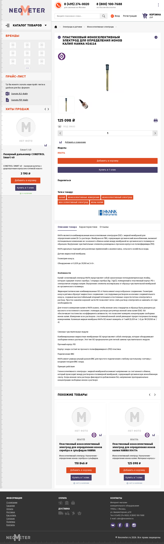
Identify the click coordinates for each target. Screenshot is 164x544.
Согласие (10, 518)
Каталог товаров (27, 25)
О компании (11, 502)
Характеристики (88, 227)
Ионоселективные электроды (100, 27)
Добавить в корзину (107, 160)
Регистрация (130, 16)
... (27, 68)
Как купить (11, 515)
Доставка (10, 512)
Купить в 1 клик (25, 187)
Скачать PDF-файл (19, 100)
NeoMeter (27, 10)
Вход (117, 16)
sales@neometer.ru (125, 518)
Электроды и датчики (72, 27)
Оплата (9, 509)
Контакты (10, 525)
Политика (10, 522)
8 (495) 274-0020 (76, 4)
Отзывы (104, 227)
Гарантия (10, 506)
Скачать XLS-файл (19, 94)
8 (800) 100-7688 (109, 4)
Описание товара (67, 227)
